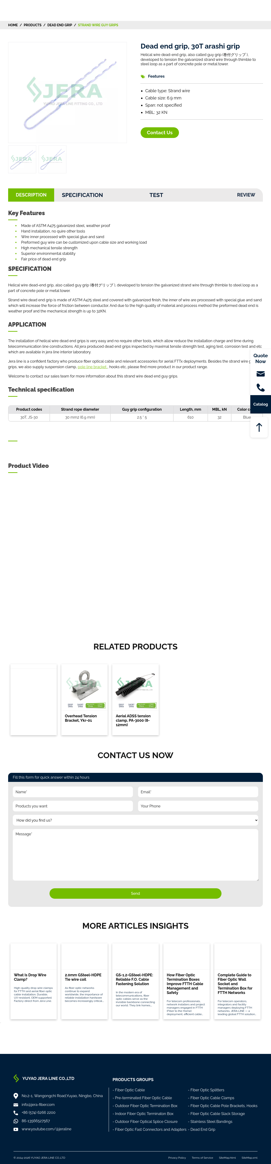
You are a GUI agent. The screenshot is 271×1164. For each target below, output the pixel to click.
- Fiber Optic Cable (128, 1090)
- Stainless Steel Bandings (210, 1121)
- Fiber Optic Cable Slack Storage (216, 1114)
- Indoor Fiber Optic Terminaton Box (142, 1114)
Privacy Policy (177, 1157)
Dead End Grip (59, 25)
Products (32, 25)
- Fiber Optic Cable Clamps (211, 1098)
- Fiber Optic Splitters (206, 1090)
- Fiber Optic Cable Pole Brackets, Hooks (223, 1106)
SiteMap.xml (250, 1157)
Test (156, 195)
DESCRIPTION (31, 195)
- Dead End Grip (201, 1129)
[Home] (23, 10)
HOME (13, 25)
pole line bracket (93, 367)
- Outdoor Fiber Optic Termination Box (144, 1106)
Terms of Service (202, 1157)
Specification (82, 195)
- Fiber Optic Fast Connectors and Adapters (149, 1129)
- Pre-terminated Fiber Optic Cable (142, 1098)
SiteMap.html (227, 1157)
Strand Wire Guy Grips (98, 25)
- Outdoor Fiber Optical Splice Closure (145, 1121)
